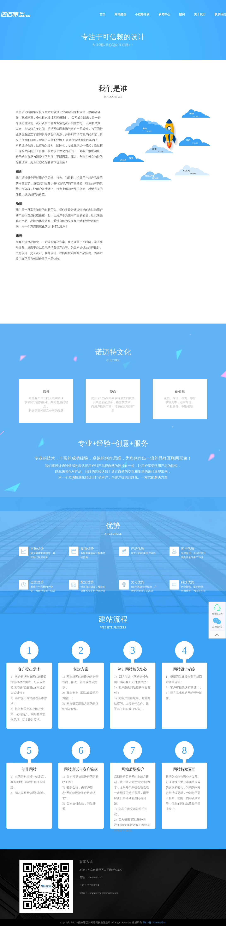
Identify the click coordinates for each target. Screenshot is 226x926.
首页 (102, 14)
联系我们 (220, 14)
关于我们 (200, 14)
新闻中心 (164, 14)
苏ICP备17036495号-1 (154, 922)
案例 (182, 14)
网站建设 (120, 14)
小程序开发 (142, 14)
